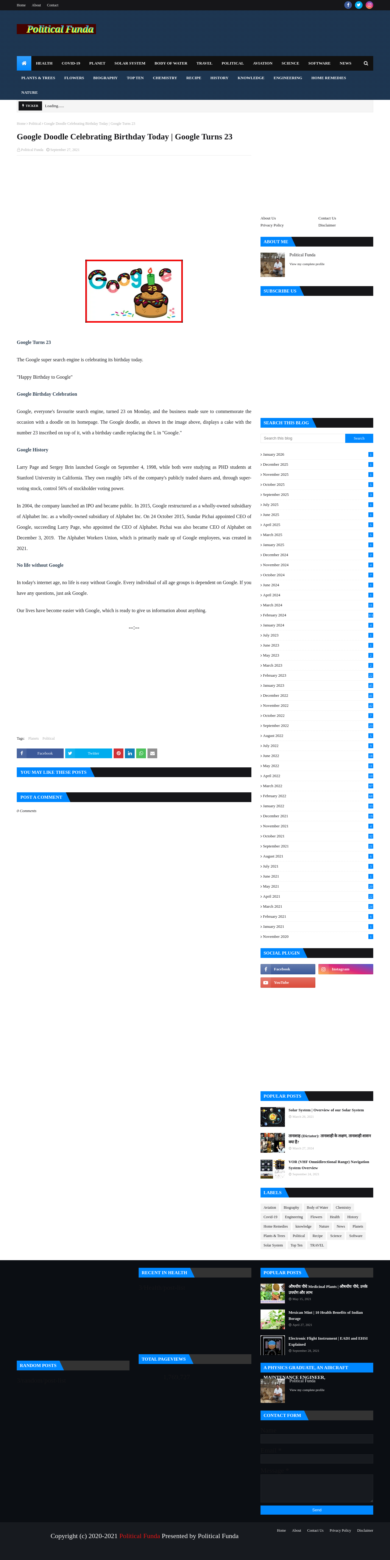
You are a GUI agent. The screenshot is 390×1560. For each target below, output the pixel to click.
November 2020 (318, 936)
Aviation (270, 1207)
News (341, 1226)
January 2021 (318, 926)
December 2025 (318, 464)
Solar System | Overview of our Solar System (326, 1110)
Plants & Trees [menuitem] (38, 77)
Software (355, 1236)
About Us (268, 218)
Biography (291, 1207)
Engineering (294, 1217)
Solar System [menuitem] (130, 63)
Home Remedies (276, 1226)
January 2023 (318, 685)
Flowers (316, 1217)
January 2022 (318, 806)
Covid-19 (270, 1217)
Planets (33, 738)
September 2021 (318, 846)
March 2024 (318, 605)
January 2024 (318, 625)
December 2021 (318, 816)
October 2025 (318, 484)
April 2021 (318, 896)
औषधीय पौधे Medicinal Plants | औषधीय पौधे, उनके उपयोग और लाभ (328, 1289)
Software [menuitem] (319, 63)
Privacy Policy (272, 225)
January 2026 (318, 454)
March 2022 (318, 786)
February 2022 (318, 796)
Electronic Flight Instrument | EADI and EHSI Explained (328, 1341)
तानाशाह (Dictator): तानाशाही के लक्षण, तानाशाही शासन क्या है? (330, 1139)
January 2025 (318, 544)
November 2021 (318, 826)
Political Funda (32, 150)
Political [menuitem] (233, 63)
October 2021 (318, 836)
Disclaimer (327, 225)
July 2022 (318, 745)
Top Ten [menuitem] (135, 77)
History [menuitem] (220, 77)
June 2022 (318, 755)
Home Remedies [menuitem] (328, 77)
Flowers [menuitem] (74, 77)
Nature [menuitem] (29, 92)
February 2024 (318, 615)
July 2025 (318, 504)
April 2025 (318, 524)
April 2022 (318, 775)
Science (336, 1236)
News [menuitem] (345, 63)
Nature (324, 1226)
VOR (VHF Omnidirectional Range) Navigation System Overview (329, 1164)
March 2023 (318, 665)
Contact (52, 5)
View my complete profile (306, 264)
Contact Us (327, 218)
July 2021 (318, 866)
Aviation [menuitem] (262, 63)
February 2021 (318, 916)
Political (35, 123)
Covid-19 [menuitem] (71, 63)
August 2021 (318, 856)
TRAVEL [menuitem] (205, 63)
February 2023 (318, 675)
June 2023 (318, 645)
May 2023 (318, 655)
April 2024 (318, 595)
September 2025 (318, 494)
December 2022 (318, 695)
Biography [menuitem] (105, 77)
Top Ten (297, 1245)
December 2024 (318, 554)
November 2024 (318, 565)
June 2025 (318, 514)
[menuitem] (24, 63)
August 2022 (318, 735)
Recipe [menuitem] (193, 77)
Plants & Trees (274, 1236)
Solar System (273, 1245)
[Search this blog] (303, 438)
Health (335, 1217)
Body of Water (317, 1207)
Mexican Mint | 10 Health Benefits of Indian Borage (326, 1315)
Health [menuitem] (44, 63)
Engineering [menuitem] (288, 77)
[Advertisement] (134, 204)
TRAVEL (317, 1245)
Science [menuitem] (290, 63)
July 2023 (318, 635)
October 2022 (318, 715)
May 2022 (318, 765)
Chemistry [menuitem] (165, 77)
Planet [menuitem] (97, 63)
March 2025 (318, 534)
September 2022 (318, 725)
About (36, 5)
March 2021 (318, 906)
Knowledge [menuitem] (251, 77)
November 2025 (318, 474)
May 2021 (318, 886)
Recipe (318, 1236)
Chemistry (343, 1207)
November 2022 (318, 705)
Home (21, 5)
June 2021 (318, 876)
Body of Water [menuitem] (170, 63)
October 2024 (318, 575)
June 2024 (318, 585)
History (352, 1217)
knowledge (304, 1226)
